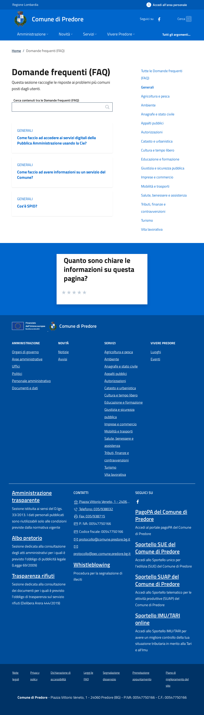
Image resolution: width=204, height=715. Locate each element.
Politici (17, 373)
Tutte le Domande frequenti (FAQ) (161, 74)
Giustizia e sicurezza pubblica (162, 168)
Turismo (147, 220)
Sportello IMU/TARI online (157, 619)
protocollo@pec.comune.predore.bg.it (102, 550)
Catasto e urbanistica (157, 141)
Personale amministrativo (31, 381)
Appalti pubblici (152, 123)
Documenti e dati (25, 388)
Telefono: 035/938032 (93, 509)
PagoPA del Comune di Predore (161, 515)
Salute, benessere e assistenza (164, 195)
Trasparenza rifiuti (33, 575)
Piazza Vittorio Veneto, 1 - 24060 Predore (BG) (102, 501)
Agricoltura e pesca (155, 96)
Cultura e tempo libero (157, 150)
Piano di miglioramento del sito (177, 679)
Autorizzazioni (152, 132)
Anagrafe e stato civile (157, 114)
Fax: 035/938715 (89, 516)
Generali (25, 130)
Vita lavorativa (152, 229)
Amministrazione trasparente (32, 496)
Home (16, 50)
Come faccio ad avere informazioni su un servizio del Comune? (61, 174)
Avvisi (62, 359)
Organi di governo (25, 352)
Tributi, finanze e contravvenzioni (153, 208)
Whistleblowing (92, 564)
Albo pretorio (27, 538)
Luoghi (156, 352)
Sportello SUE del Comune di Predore (157, 548)
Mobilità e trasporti (155, 186)
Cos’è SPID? (27, 206)
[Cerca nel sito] (187, 19)
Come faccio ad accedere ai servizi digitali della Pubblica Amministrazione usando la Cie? (56, 140)
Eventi (155, 359)
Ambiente (148, 105)
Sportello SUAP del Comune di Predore (157, 580)
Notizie (63, 352)
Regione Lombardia (25, 4)
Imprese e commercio (157, 177)
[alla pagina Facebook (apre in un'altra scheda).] (151, 19)
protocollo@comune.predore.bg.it (102, 539)
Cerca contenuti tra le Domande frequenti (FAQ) (46, 100)
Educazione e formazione (160, 159)
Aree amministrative (27, 359)
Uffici (16, 366)
